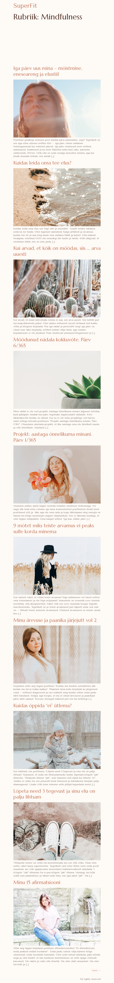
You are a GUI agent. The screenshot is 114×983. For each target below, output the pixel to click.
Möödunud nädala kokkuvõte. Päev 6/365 (52, 343)
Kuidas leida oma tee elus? (42, 163)
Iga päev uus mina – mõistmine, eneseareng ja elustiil (47, 71)
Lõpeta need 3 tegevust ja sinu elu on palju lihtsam (54, 794)
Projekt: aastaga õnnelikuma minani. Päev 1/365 (52, 437)
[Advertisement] (57, 43)
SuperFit (25, 5)
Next (96, 970)
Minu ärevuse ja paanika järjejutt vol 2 (55, 620)
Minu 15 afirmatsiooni (36, 882)
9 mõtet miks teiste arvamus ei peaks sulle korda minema (53, 528)
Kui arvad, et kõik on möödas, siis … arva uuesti (57, 251)
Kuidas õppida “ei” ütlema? (42, 705)
